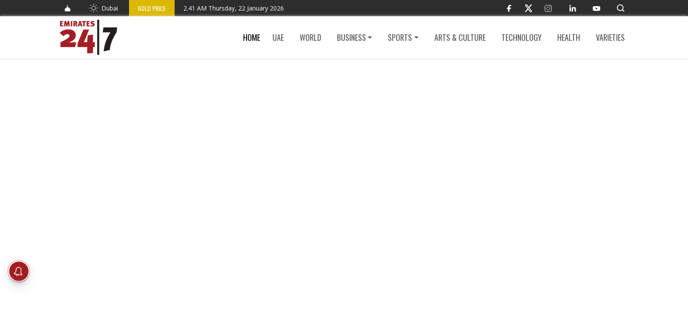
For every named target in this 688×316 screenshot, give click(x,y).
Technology (521, 37)
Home (251, 37)
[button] (620, 8)
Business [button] (351, 37)
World (310, 37)
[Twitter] (528, 8)
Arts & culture (460, 37)
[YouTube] (596, 8)
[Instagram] (548, 8)
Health (568, 37)
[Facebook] (508, 8)
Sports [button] (400, 37)
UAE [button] (278, 37)
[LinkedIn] (572, 8)
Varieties (610, 37)
